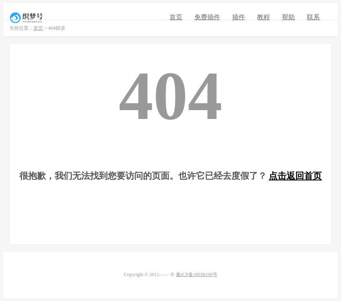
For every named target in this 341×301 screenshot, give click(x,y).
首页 (175, 17)
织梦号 (27, 17)
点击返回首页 (295, 176)
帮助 (288, 17)
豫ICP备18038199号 (196, 274)
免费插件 (207, 17)
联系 (313, 17)
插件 (238, 17)
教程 (263, 17)
